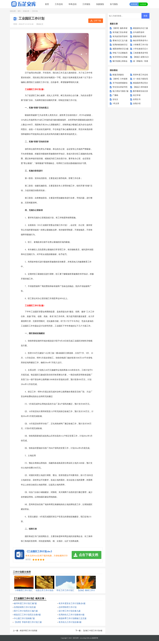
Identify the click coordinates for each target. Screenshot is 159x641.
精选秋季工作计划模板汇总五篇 (72, 618)
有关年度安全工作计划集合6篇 (72, 603)
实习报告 (114, 4)
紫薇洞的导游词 (139, 36)
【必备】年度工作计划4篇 (92, 631)
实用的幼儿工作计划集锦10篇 (71, 615)
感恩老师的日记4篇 (120, 49)
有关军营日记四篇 (120, 57)
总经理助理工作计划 (68, 607)
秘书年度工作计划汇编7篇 (25, 603)
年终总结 (73, 4)
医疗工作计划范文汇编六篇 (26, 611)
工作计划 (35, 11)
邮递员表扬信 (118, 75)
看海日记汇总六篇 (120, 41)
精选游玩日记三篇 (140, 28)
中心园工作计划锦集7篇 (24, 618)
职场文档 (26, 11)
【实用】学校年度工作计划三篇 (28, 622)
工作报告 (86, 4)
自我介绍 (136, 103)
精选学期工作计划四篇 (28, 631)
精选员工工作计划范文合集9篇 (27, 615)
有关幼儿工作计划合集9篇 (70, 622)
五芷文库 (76, 638)
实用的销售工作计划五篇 (25, 607)
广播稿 (115, 95)
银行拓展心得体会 (120, 61)
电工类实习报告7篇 (120, 91)
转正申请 (136, 95)
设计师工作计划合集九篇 (69, 611)
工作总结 (59, 4)
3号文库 (116, 103)
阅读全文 (39, 24)
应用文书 (136, 99)
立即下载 (97, 21)
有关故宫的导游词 (120, 36)
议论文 (115, 99)
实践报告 (100, 4)
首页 (47, 4)
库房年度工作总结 (140, 75)
